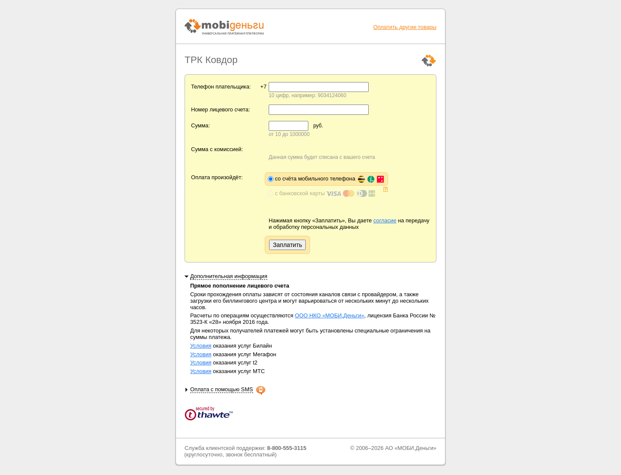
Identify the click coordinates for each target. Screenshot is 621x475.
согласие (384, 220)
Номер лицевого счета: (220, 109)
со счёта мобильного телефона (329, 178)
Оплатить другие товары (404, 27)
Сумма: (200, 125)
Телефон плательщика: (221, 86)
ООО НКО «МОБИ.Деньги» (329, 315)
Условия (200, 345)
